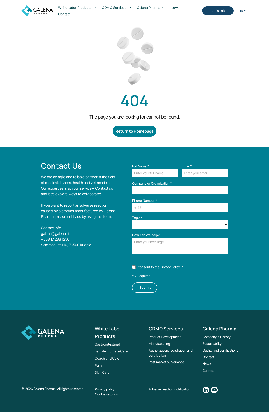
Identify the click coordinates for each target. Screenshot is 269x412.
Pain (98, 365)
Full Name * (140, 166)
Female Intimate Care (111, 351)
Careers (208, 370)
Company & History (217, 337)
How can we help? (146, 235)
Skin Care (102, 372)
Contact (208, 357)
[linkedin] (206, 390)
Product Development (165, 337)
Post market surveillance (166, 362)
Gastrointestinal (107, 344)
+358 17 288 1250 (55, 239)
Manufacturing (159, 344)
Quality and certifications (220, 350)
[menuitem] (77, 7)
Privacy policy (105, 389)
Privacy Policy (170, 267)
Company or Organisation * (152, 183)
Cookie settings (106, 394)
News (207, 364)
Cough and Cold (107, 358)
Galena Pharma (219, 329)
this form (103, 216)
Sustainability (212, 344)
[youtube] (214, 390)
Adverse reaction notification (169, 389)
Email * (187, 166)
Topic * (137, 218)
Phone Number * (144, 200)
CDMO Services (166, 329)
